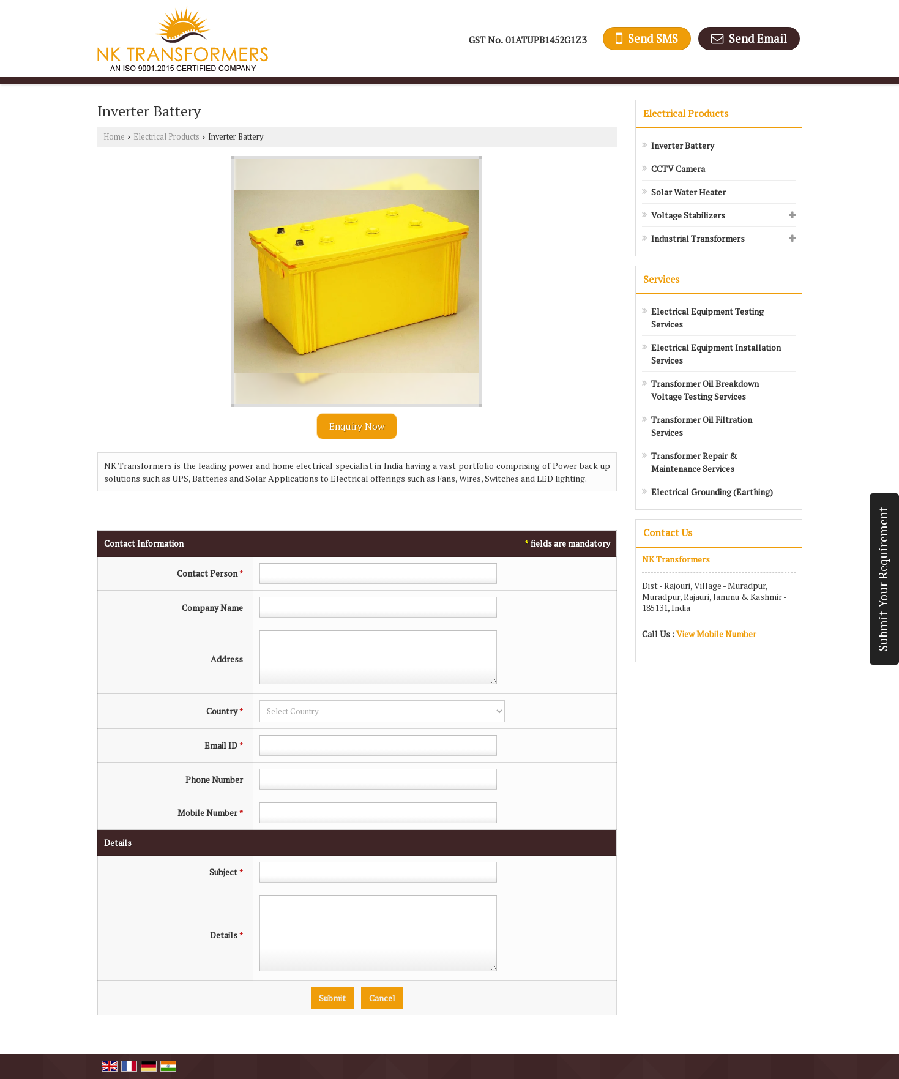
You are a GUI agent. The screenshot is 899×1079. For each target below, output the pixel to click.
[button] (716, 634)
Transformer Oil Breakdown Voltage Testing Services (705, 390)
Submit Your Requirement (883, 579)
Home (114, 137)
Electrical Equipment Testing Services (707, 317)
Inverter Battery (682, 145)
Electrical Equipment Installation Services (716, 354)
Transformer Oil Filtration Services (701, 426)
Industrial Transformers (698, 238)
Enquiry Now (356, 426)
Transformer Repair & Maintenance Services (694, 462)
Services (661, 279)
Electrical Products (166, 137)
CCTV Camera (678, 168)
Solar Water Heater (688, 192)
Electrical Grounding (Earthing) (712, 492)
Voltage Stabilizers (688, 215)
